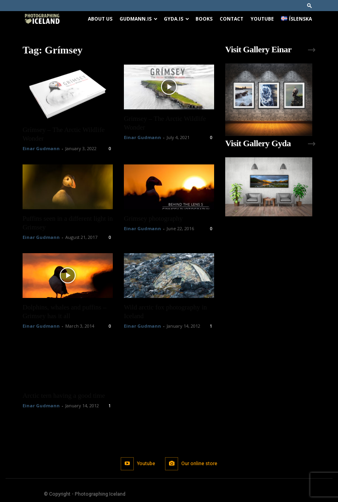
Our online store (199, 463)
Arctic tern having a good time (64, 395)
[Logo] (42, 19)
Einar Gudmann (41, 148)
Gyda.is (176, 18)
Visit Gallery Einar (258, 49)
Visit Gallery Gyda (258, 143)
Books (204, 18)
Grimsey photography (153, 218)
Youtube (262, 18)
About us (100, 18)
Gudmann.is (139, 18)
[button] (309, 5)
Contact (231, 18)
